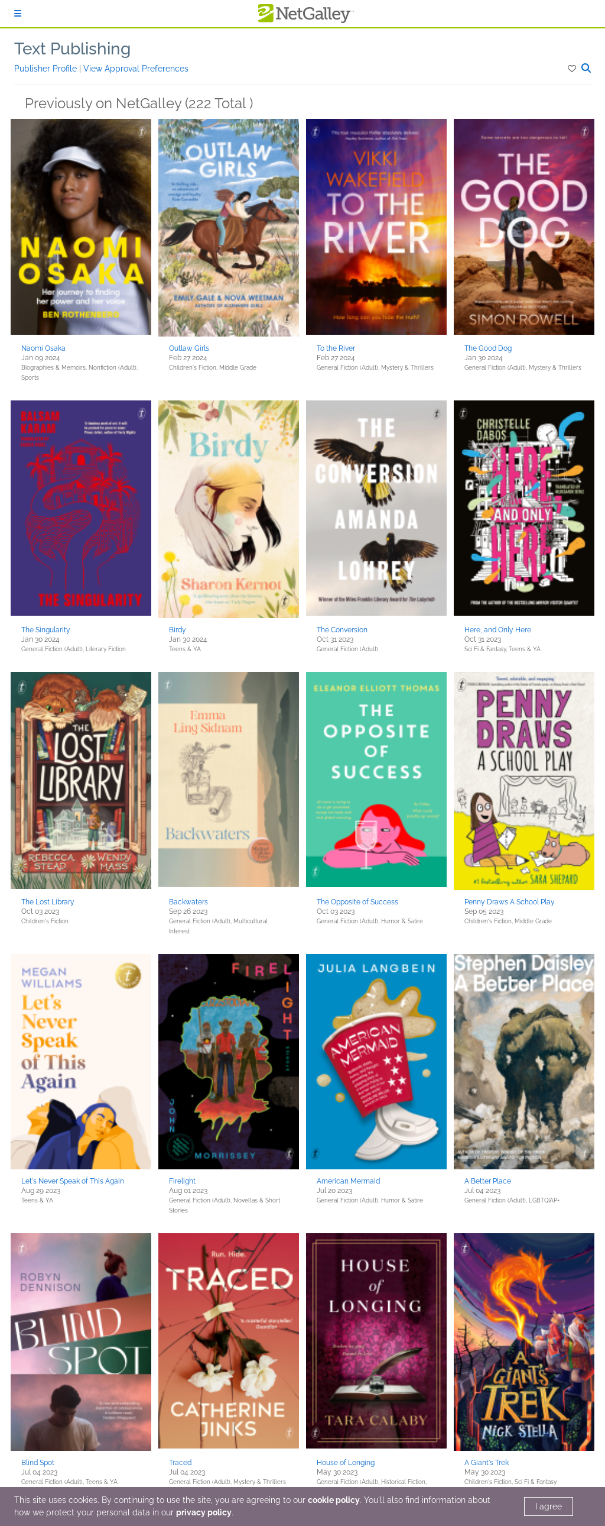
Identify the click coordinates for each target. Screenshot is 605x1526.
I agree (548, 1506)
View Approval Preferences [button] (135, 68)
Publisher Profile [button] (46, 68)
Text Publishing (72, 49)
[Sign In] (17, 13)
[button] (573, 68)
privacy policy (204, 1512)
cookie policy (334, 1500)
